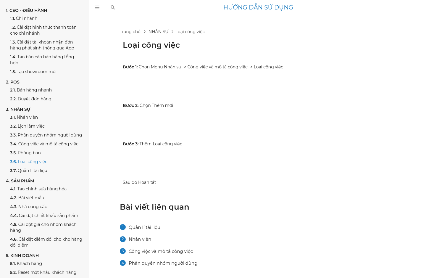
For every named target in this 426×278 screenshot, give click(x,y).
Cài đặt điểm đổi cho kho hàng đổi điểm (46, 242)
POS (13, 82)
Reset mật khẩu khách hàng (43, 272)
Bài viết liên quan (154, 207)
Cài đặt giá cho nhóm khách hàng (43, 227)
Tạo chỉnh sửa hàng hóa (38, 189)
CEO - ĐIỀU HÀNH (26, 10)
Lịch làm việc (27, 126)
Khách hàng (26, 263)
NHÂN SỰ (18, 109)
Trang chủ (130, 31)
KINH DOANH (22, 255)
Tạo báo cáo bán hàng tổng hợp (42, 59)
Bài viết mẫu (27, 197)
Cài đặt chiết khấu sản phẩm (44, 215)
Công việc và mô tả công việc (44, 144)
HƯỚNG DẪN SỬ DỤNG (258, 7)
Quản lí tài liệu (28, 170)
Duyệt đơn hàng (30, 99)
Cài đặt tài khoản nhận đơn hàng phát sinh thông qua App (42, 45)
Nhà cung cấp (28, 206)
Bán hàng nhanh (31, 90)
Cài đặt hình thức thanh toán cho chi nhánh (43, 30)
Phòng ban (25, 152)
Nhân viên (24, 117)
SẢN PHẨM (20, 181)
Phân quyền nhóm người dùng (46, 135)
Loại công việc (28, 161)
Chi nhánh (24, 18)
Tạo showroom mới (33, 71)
